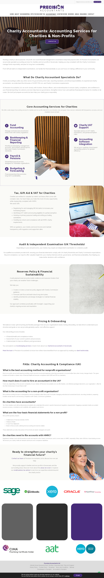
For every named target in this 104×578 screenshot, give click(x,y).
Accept (79, 575)
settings (68, 576)
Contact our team (24, 459)
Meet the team (26, 344)
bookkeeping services (35, 341)
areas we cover (41, 465)
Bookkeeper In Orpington (44, 569)
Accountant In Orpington (60, 569)
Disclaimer (52, 567)
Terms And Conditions (62, 567)
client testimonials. (69, 344)
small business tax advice (27, 466)
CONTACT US (52, 41)
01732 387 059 (97, 2)
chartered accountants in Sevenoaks (56, 341)
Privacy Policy (34, 567)
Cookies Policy (43, 567)
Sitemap (72, 567)
